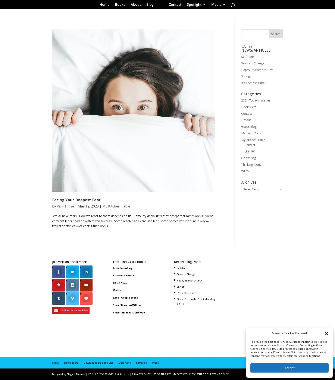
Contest (246, 114)
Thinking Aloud (251, 164)
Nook (124, 282)
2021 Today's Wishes (255, 100)
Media (215, 5)
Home (106, 5)
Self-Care (247, 57)
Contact (173, 5)
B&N (115, 282)
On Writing (248, 158)
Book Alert (248, 107)
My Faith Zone (251, 133)
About (137, 5)
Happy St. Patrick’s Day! (257, 70)
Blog (151, 5)
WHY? (245, 171)
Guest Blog (249, 127)
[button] (326, 333)
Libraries (141, 362)
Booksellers (71, 362)
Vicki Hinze (65, 206)
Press (155, 362)
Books (121, 5)
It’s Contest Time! (253, 83)
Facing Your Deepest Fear (76, 199)
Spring (245, 76)
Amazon (118, 275)
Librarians (124, 362)
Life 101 (250, 151)
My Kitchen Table (116, 206)
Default (246, 120)
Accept (290, 368)
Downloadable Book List (98, 362)
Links (55, 362)
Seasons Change (252, 63)
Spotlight (192, 5)
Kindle (130, 275)
